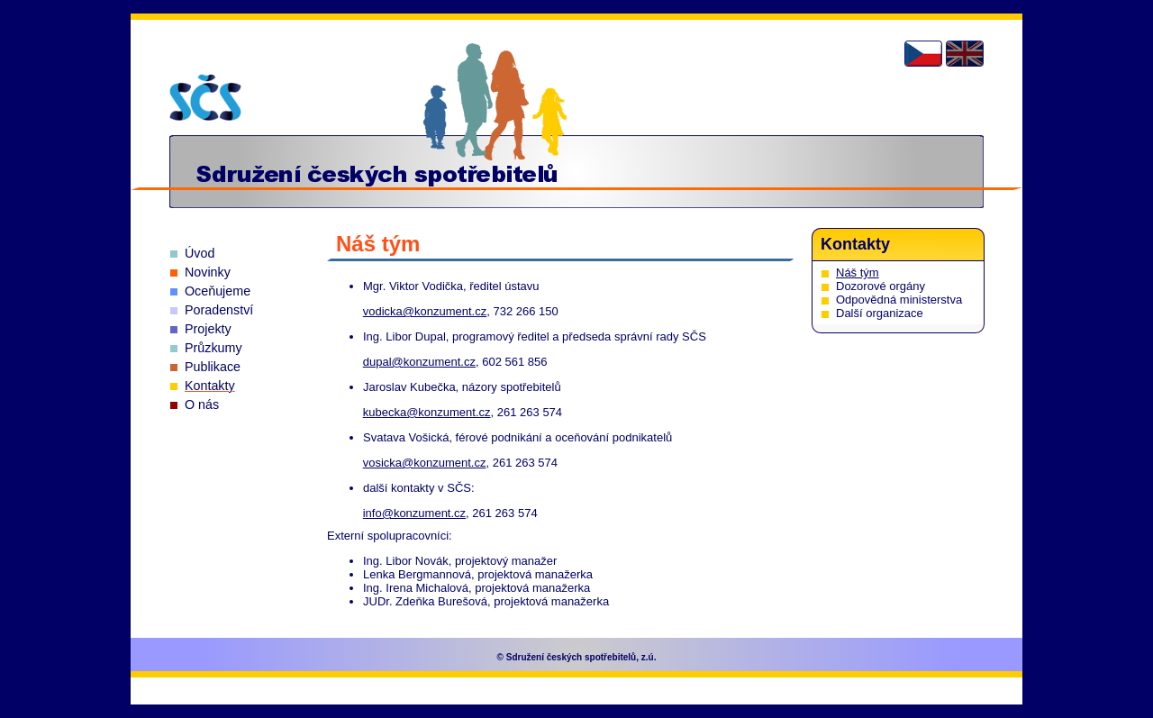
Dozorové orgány (880, 286)
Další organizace (879, 313)
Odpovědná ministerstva (899, 299)
